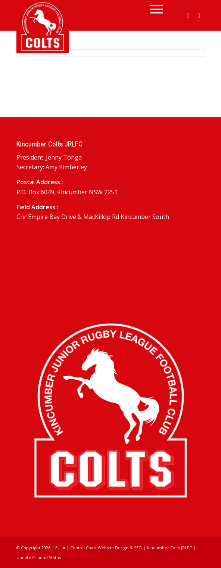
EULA (60, 547)
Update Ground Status (38, 557)
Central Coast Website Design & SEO (106, 547)
